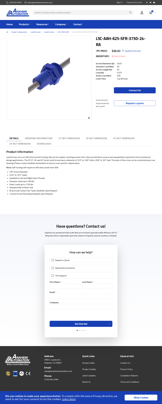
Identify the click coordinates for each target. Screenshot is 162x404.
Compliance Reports (129, 376)
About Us (86, 383)
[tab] (14, 138)
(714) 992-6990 (15, 3)
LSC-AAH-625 (63, 32)
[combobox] (83, 12)
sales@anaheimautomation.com (39, 3)
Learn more (69, 399)
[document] (81, 397)
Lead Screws (36, 32)
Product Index (88, 364)
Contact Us (125, 364)
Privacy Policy (126, 370)
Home (7, 32)
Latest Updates (89, 376)
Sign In (119, 2)
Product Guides (89, 370)
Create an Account (134, 2)
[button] (89, 118)
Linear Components (19, 32)
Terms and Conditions (129, 383)
